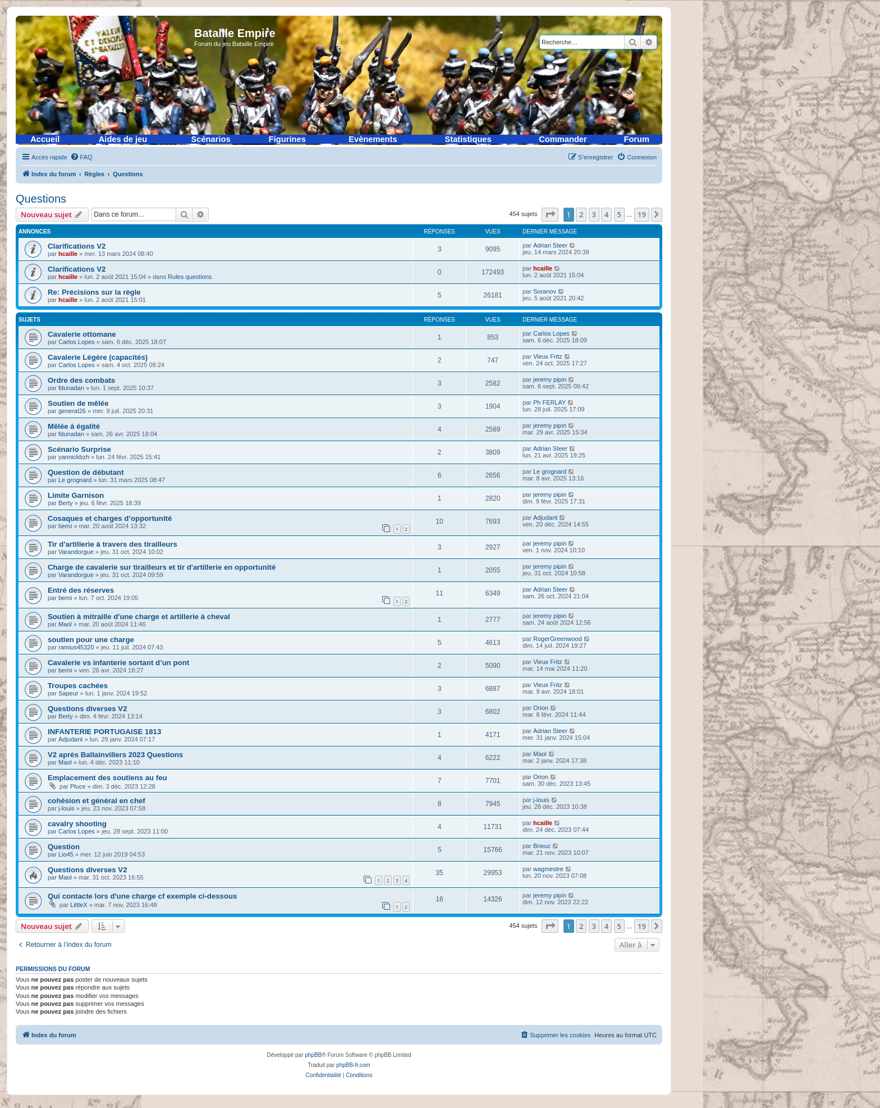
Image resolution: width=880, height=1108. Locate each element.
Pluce (78, 786)
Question (64, 847)
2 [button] (581, 214)
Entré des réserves (81, 590)
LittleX (79, 904)
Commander (563, 139)
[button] (550, 214)
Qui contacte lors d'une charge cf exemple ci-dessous (142, 896)
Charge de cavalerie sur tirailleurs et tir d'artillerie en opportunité (162, 567)
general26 (72, 411)
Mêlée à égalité (74, 426)
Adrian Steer (550, 245)
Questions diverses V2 (87, 708)
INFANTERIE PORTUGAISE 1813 (104, 731)
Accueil (44, 139)
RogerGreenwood (557, 638)
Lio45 (66, 854)
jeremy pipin (549, 379)
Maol (65, 624)
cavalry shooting (77, 823)
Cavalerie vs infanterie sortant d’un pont (118, 662)
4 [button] (606, 214)
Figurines (287, 139)
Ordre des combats (81, 380)
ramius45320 (76, 647)
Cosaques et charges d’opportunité (110, 518)
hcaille (67, 253)
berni (65, 526)
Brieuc (542, 846)
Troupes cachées (78, 685)
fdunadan (71, 387)
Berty (65, 503)
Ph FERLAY (549, 402)
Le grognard (74, 480)
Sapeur (68, 693)
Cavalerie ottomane (82, 334)
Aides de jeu (123, 139)
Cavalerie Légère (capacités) (98, 357)
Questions (41, 199)
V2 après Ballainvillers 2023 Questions (115, 754)
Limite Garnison (76, 495)
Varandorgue (76, 551)
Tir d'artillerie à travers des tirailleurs (112, 544)
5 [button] (619, 214)
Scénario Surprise (79, 449)
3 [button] (594, 214)
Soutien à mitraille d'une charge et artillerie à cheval (139, 616)
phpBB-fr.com (353, 1065)
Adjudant (545, 517)
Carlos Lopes (76, 341)
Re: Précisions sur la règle (94, 292)
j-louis (66, 808)
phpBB (313, 1055)
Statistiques (468, 139)
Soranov (544, 291)
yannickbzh (73, 457)
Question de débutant (86, 472)
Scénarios (211, 139)
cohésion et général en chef (96, 800)
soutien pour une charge (91, 639)
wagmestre (548, 869)
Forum (636, 139)
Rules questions (190, 276)
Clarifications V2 (77, 246)
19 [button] (642, 214)
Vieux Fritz (547, 356)
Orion (540, 707)
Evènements (373, 139)
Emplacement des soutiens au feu (107, 777)
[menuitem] (81, 157)
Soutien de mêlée (78, 403)
